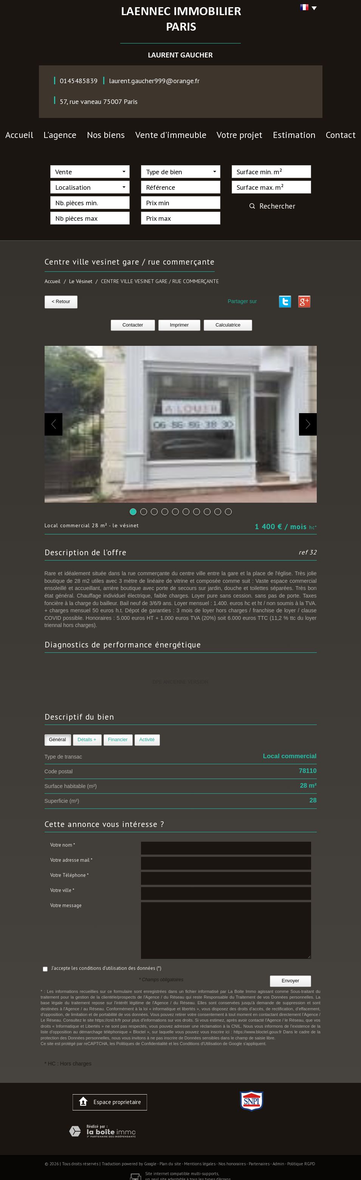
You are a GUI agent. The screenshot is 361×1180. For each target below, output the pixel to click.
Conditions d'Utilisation (201, 1038)
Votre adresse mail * (71, 855)
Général (57, 734)
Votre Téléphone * (69, 870)
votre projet (224, 133)
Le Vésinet (80, 278)
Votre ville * (62, 885)
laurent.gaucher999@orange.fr (154, 80)
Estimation (267, 133)
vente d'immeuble (173, 133)
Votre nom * (62, 839)
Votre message (66, 900)
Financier (118, 734)
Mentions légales (199, 1158)
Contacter (132, 320)
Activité (147, 734)
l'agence (88, 133)
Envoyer (290, 976)
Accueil (55, 133)
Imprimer (179, 320)
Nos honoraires (232, 1158)
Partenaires (259, 1158)
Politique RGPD (301, 1158)
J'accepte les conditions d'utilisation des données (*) (106, 963)
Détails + (86, 734)
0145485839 (79, 80)
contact (305, 133)
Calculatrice (227, 320)
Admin (278, 1158)
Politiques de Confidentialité (141, 1038)
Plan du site (170, 1158)
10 (228, 506)
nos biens (125, 133)
